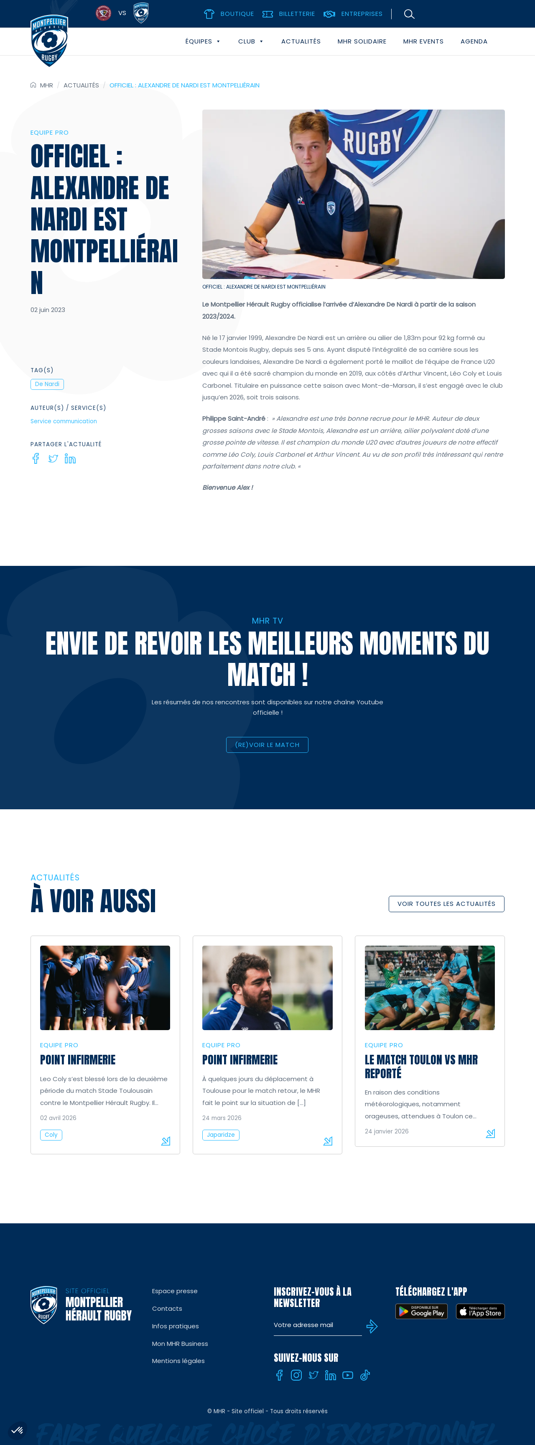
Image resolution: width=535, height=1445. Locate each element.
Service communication (64, 421)
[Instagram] (296, 1375)
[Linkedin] (70, 458)
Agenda (474, 41)
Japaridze (221, 1135)
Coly (51, 1135)
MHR (46, 85)
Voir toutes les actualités (446, 903)
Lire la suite (165, 1141)
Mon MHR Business (180, 1343)
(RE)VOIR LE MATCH (267, 744)
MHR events (423, 41)
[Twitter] (53, 458)
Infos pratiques (175, 1326)
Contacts (167, 1308)
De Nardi (47, 384)
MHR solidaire (362, 41)
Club (251, 41)
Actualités (301, 41)
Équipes (204, 41)
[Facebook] (36, 458)
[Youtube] (347, 1375)
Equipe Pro (50, 132)
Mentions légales (178, 1360)
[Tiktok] (364, 1375)
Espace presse (175, 1290)
